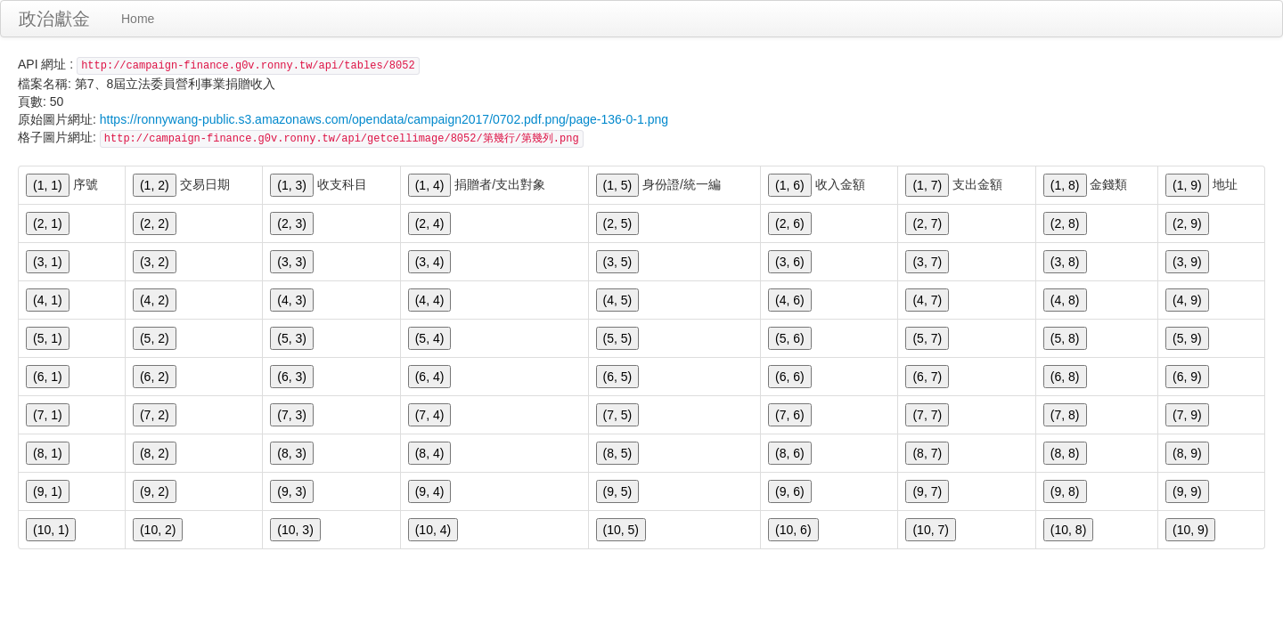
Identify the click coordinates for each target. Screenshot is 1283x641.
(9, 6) (790, 491)
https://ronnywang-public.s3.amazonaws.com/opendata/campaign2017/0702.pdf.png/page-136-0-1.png (384, 119)
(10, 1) (51, 530)
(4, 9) (1187, 300)
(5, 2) (154, 338)
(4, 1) (47, 300)
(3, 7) (927, 262)
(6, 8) (1065, 376)
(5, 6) (790, 338)
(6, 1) (47, 376)
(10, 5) (621, 530)
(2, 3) (291, 223)
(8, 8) (1065, 453)
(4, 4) (430, 300)
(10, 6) (793, 530)
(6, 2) (154, 376)
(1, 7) (927, 185)
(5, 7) (927, 338)
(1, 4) (430, 185)
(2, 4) (430, 223)
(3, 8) (1065, 262)
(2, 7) (927, 223)
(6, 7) (927, 376)
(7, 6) (790, 415)
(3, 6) (790, 262)
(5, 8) (1065, 338)
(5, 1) (47, 338)
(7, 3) (291, 415)
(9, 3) (291, 491)
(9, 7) (927, 491)
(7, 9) (1187, 415)
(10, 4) (433, 530)
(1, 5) (618, 185)
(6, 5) (618, 376)
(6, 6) (790, 376)
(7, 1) (47, 415)
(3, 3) (291, 262)
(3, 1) (47, 262)
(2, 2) (154, 223)
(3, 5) (618, 262)
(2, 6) (790, 223)
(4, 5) (618, 300)
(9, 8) (1065, 491)
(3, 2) (154, 262)
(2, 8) (1065, 223)
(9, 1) (47, 491)
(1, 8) (1065, 185)
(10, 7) (930, 530)
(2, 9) (1187, 223)
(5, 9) (1187, 338)
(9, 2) (154, 491)
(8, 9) (1187, 453)
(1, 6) (790, 185)
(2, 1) (47, 223)
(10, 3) (295, 530)
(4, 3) (291, 300)
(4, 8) (1065, 300)
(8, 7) (927, 453)
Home (137, 19)
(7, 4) (430, 415)
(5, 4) (430, 338)
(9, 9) (1187, 491)
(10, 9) (1190, 530)
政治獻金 (54, 18)
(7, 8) (1065, 415)
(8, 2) (154, 453)
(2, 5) (618, 223)
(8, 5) (618, 453)
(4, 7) (927, 300)
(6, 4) (430, 376)
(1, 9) (1187, 185)
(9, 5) (618, 491)
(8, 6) (790, 453)
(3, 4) (430, 262)
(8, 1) (47, 453)
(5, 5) (618, 338)
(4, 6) (790, 300)
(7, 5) (618, 415)
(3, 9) (1187, 262)
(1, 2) (154, 185)
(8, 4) (430, 453)
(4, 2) (154, 300)
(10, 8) (1068, 530)
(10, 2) (158, 530)
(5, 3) (291, 338)
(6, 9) (1187, 376)
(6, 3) (291, 376)
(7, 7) (927, 415)
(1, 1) (47, 185)
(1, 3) (291, 185)
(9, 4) (430, 491)
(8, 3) (291, 453)
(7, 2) (154, 415)
